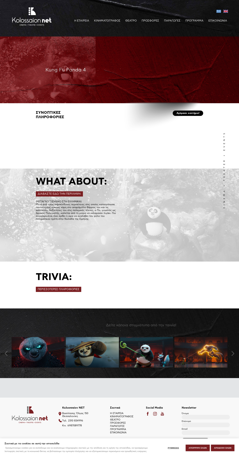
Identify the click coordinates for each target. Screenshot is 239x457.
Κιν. (64, 425)
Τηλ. (64, 421)
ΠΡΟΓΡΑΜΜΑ (194, 20)
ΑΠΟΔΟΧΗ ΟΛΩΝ (222, 448)
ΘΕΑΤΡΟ (131, 20)
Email (206, 431)
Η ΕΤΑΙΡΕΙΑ (81, 20)
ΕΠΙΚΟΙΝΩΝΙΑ (217, 20)
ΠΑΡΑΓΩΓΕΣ (172, 20)
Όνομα (206, 416)
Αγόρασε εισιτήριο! (188, 113)
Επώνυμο (206, 423)
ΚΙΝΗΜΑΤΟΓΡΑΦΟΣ (107, 20)
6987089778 (75, 425)
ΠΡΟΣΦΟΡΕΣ (150, 20)
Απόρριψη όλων (197, 448)
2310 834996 (75, 421)
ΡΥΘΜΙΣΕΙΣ (173, 448)
